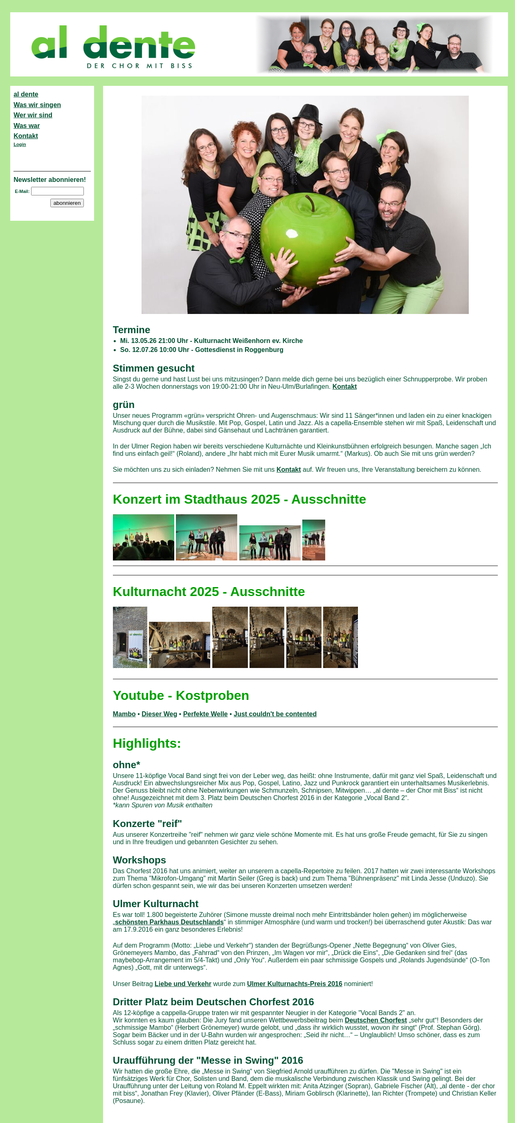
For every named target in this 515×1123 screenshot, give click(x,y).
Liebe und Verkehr (183, 983)
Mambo (124, 714)
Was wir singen (37, 104)
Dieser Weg (159, 714)
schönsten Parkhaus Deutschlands (169, 922)
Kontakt (25, 135)
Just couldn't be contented (275, 714)
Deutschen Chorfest (376, 1020)
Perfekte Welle (205, 714)
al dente (25, 94)
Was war (26, 125)
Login (19, 144)
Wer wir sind (32, 115)
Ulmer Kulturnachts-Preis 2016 (294, 983)
